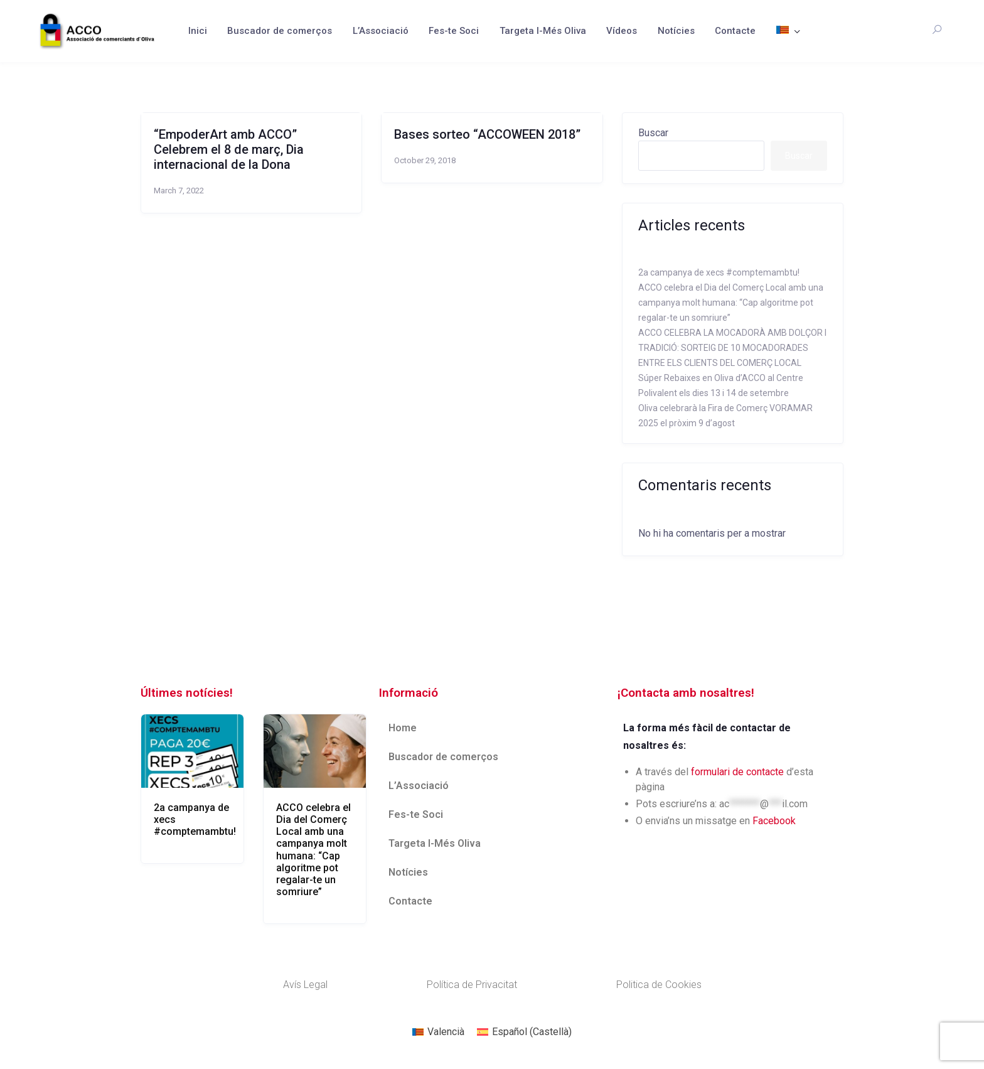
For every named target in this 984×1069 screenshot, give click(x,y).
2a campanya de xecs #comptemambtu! (719, 272)
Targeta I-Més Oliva (543, 30)
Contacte (735, 30)
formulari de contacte (737, 772)
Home (402, 728)
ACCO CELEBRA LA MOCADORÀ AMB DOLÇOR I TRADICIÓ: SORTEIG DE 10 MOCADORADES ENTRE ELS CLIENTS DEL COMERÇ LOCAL (732, 348)
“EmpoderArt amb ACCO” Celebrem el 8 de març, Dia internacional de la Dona (229, 149)
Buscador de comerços (279, 30)
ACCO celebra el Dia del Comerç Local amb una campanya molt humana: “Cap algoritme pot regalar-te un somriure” (730, 302)
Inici (197, 30)
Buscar (653, 133)
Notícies (676, 30)
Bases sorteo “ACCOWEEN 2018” (487, 134)
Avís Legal (305, 985)
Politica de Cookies (659, 985)
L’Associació (381, 30)
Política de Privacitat (472, 985)
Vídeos (621, 30)
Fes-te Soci (454, 30)
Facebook (774, 821)
